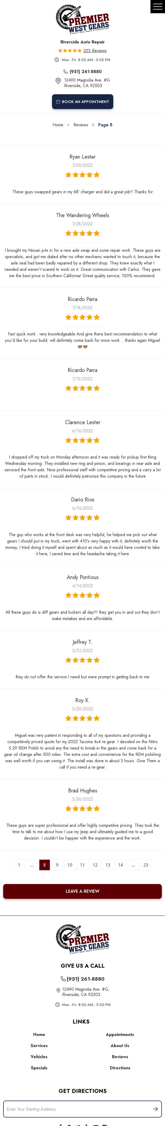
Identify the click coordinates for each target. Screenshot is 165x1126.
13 (107, 865)
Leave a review (83, 891)
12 (95, 865)
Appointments (120, 1034)
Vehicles (39, 1057)
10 (69, 865)
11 (82, 865)
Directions (120, 1068)
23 (145, 865)
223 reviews (95, 51)
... (32, 865)
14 (120, 865)
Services (39, 1046)
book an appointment (82, 101)
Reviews (80, 125)
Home (58, 125)
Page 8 (105, 125)
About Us (120, 1046)
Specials (39, 1068)
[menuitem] (40, 1034)
